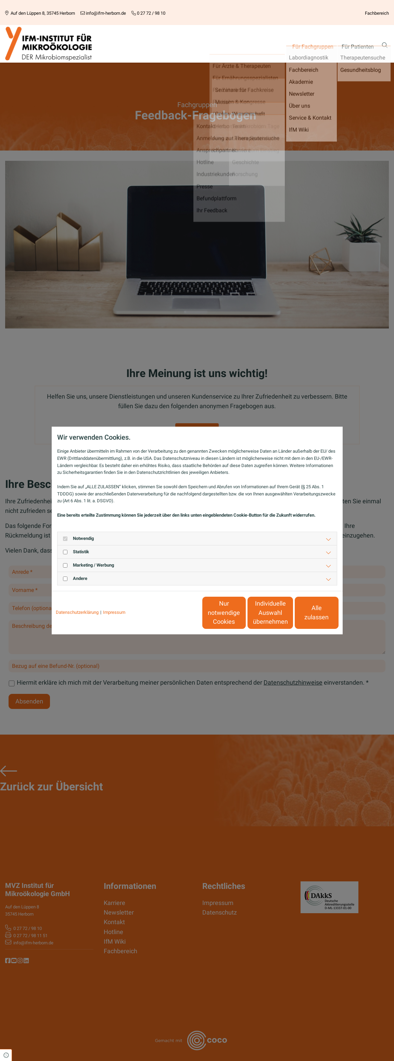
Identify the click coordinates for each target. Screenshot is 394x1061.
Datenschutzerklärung (77, 612)
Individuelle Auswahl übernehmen (241, 612)
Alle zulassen (307, 612)
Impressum (114, 612)
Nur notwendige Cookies (177, 612)
